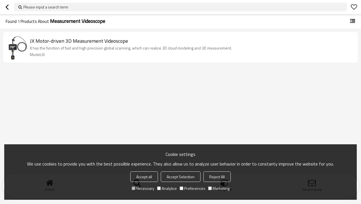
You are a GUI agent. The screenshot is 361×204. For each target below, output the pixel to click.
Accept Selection (181, 177)
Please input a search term (45, 7)
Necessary (143, 188)
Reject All (217, 177)
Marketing (219, 188)
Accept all (144, 177)
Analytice (167, 188)
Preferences (192, 188)
